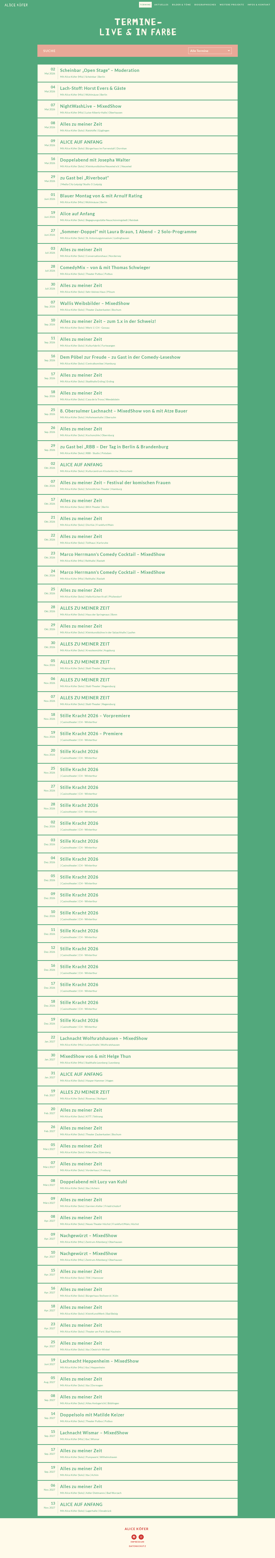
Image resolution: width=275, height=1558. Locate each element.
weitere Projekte (232, 4)
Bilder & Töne (181, 4)
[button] (137, 1542)
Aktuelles (161, 4)
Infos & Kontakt (259, 4)
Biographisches (205, 4)
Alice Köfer (137, 1529)
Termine (145, 4)
